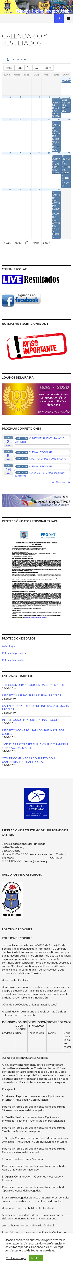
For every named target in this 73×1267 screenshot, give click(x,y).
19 (39, 153)
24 (19, 189)
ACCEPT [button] (36, 1258)
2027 (48, 68)
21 (59, 153)
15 (69, 119)
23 (10, 189)
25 (29, 189)
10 (19, 119)
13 (49, 119)
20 (49, 153)
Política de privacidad (14, 653)
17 (19, 153)
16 (10, 153)
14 (59, 119)
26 (39, 189)
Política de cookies (13, 660)
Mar (37, 68)
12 (39, 119)
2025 (9, 68)
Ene (20, 68)
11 (29, 119)
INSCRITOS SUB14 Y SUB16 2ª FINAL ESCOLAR (31, 719)
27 (49, 189)
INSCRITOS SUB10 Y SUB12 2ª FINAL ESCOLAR (31, 695)
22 (69, 153)
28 (59, 189)
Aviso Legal (9, 646)
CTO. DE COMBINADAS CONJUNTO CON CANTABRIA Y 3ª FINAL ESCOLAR (28, 760)
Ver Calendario (61, 482)
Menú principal (68, 18)
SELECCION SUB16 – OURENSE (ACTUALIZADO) (33, 685)
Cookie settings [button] (16, 1258)
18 (29, 153)
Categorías (16, 59)
